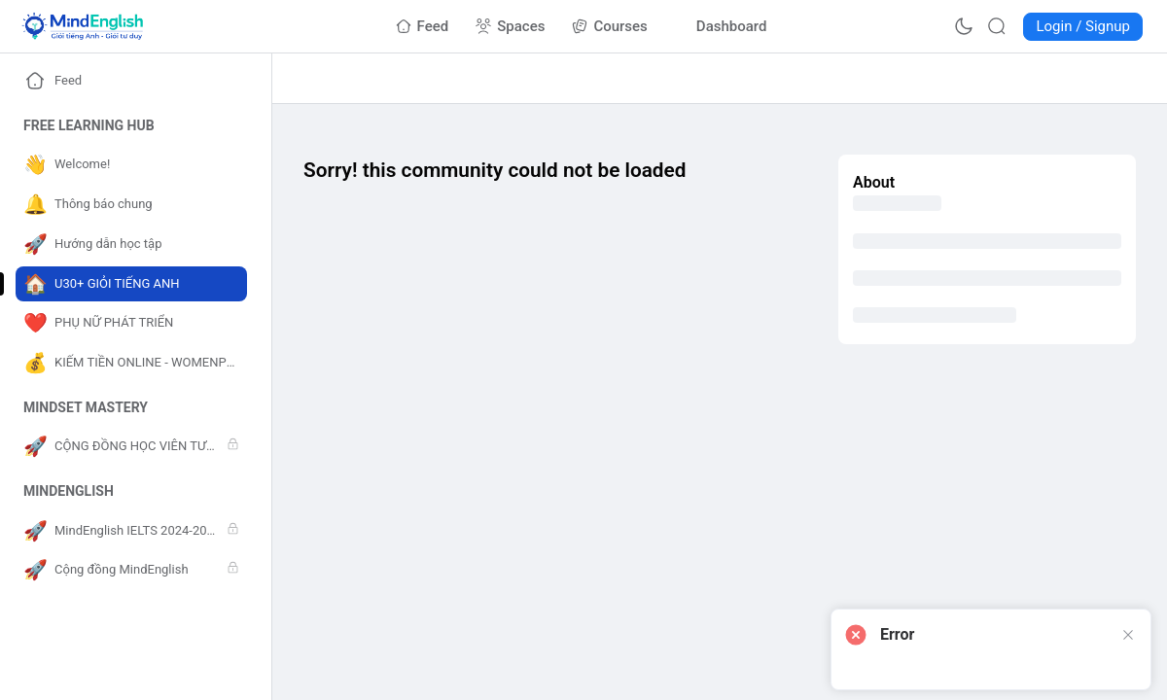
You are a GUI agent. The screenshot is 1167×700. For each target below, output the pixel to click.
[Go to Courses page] (609, 26)
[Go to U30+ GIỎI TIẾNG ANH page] (131, 284)
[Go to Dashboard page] (721, 26)
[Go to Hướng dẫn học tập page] (131, 244)
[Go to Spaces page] (510, 26)
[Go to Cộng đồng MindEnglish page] (131, 570)
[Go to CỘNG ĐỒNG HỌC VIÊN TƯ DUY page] (131, 447)
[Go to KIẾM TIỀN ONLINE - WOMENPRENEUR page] (131, 363)
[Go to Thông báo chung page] (131, 205)
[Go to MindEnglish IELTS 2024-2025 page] (131, 531)
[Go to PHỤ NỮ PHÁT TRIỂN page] (131, 323)
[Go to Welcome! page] (131, 165)
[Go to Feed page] (422, 26)
